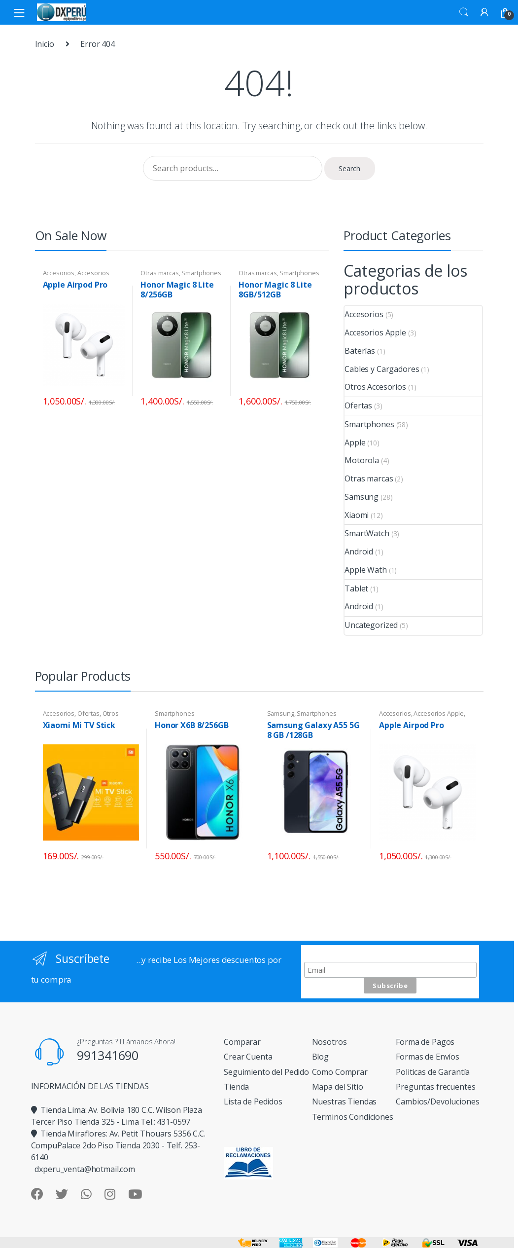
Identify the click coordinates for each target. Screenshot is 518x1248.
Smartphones (201, 272)
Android (359, 551)
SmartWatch (367, 533)
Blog (320, 1056)
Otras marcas (159, 272)
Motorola (362, 460)
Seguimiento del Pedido (266, 1071)
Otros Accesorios (375, 386)
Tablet (356, 588)
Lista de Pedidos (253, 1101)
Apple (355, 442)
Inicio (44, 43)
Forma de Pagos (425, 1041)
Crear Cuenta (248, 1056)
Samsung (362, 496)
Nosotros (329, 1041)
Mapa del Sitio (337, 1086)
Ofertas (358, 405)
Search (463, 12)
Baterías (360, 350)
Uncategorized (371, 625)
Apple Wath (366, 569)
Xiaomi (357, 515)
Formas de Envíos (427, 1056)
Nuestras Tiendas (344, 1101)
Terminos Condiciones (352, 1116)
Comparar (242, 1041)
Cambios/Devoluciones (437, 1101)
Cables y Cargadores (382, 369)
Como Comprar (340, 1071)
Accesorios (59, 272)
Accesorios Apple (375, 332)
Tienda (236, 1086)
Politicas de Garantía (433, 1071)
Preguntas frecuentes (435, 1086)
